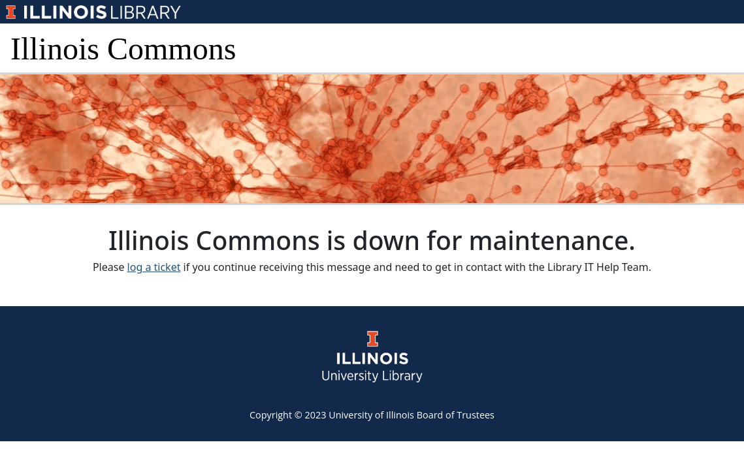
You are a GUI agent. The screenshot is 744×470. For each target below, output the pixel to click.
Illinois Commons (123, 48)
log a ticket (154, 267)
